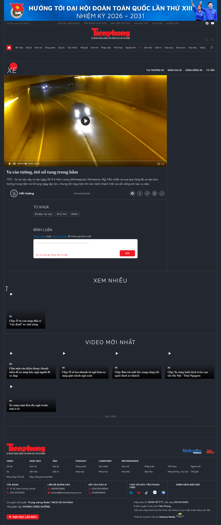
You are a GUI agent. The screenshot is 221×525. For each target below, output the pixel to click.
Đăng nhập (39, 236)
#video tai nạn (43, 214)
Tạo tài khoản (59, 236)
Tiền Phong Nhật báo (95, 23)
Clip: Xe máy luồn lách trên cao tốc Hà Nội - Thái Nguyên (188, 373)
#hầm (74, 214)
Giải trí (158, 47)
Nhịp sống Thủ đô (15, 476)
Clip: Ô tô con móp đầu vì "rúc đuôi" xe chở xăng (25, 322)
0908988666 (99, 492)
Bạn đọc (149, 471)
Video (202, 47)
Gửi (127, 253)
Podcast (81, 461)
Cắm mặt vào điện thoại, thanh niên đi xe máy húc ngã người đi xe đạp (29, 372)
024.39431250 (17, 492)
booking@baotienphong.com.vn (66, 492)
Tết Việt (19, 47)
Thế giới (84, 47)
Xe (140, 47)
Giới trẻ (94, 47)
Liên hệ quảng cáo (59, 484)
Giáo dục (169, 47)
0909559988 (58, 488)
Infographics (130, 461)
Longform (105, 461)
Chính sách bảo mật (188, 484)
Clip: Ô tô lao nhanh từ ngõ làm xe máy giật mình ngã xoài (84, 373)
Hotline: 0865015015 (69, 23)
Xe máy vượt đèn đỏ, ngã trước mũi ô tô (28, 406)
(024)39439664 (100, 488)
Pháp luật (106, 47)
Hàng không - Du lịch (178, 471)
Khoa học (181, 47)
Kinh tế (38, 47)
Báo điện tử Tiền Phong (110, 33)
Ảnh (55, 461)
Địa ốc (61, 47)
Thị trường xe (155, 70)
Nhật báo (35, 461)
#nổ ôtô (62, 214)
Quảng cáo (172, 23)
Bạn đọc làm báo (22, 516)
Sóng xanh (50, 47)
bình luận (161, 193)
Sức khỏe (72, 47)
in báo (154, 193)
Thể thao (118, 47)
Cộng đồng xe (193, 70)
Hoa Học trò (141, 23)
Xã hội (29, 47)
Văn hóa (148, 47)
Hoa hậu (193, 47)
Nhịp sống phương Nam (41, 476)
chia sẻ (132, 193)
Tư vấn (210, 70)
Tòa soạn (157, 23)
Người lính (131, 47)
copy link (147, 193)
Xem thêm (211, 47)
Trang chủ (9, 47)
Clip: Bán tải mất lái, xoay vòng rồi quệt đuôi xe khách (137, 373)
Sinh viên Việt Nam (120, 23)
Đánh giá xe (175, 70)
